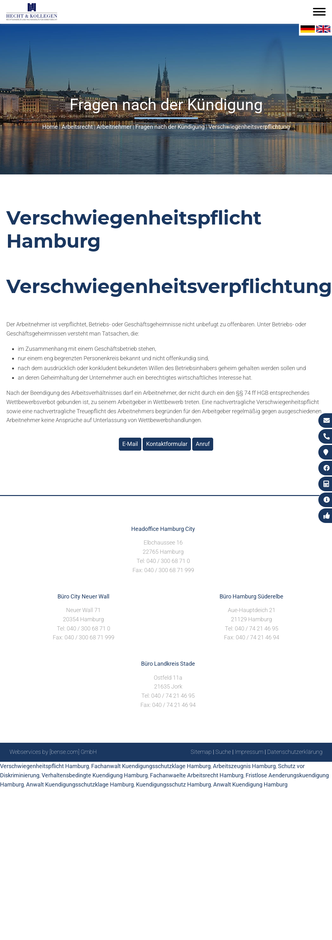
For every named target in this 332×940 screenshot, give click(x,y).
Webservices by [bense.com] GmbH (53, 751)
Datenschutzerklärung (294, 751)
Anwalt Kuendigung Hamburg (250, 784)
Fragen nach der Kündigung (170, 126)
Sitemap (201, 751)
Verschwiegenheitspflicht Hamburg (44, 766)
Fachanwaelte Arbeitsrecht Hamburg (196, 775)
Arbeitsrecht (77, 126)
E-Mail (130, 444)
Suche (223, 751)
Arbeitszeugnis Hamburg (244, 766)
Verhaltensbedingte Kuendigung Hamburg (95, 775)
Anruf (203, 444)
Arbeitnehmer (114, 126)
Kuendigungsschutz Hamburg (173, 784)
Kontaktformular (166, 444)
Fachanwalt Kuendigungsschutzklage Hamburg (151, 766)
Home (50, 126)
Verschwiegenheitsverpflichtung (249, 126)
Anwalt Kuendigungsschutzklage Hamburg (80, 784)
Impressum (249, 751)
